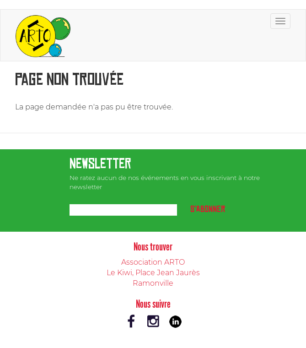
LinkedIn (175, 321)
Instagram (153, 321)
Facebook (131, 321)
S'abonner (207, 209)
